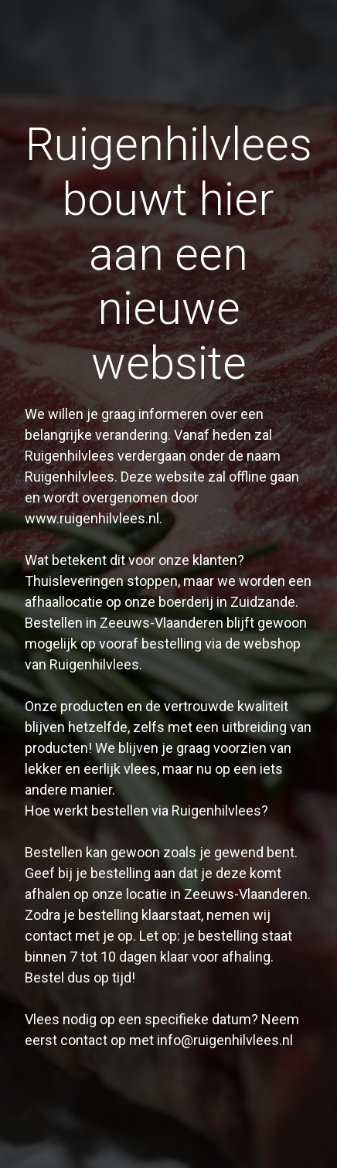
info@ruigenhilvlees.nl (225, 1040)
